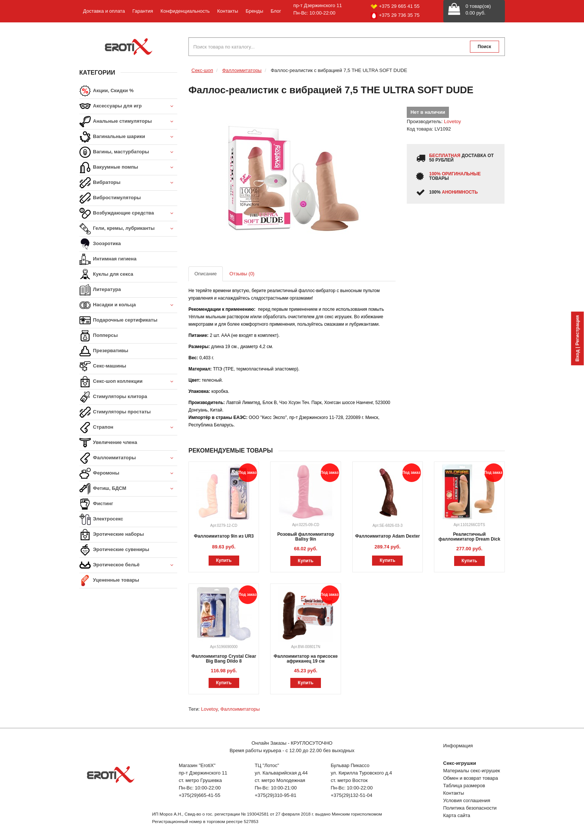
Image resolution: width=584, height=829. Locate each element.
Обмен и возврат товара (470, 778)
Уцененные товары (109, 580)
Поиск (484, 46)
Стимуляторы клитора (113, 397)
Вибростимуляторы (110, 198)
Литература (100, 289)
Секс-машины (103, 366)
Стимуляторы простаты (115, 412)
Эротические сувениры (114, 550)
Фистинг (96, 504)
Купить (224, 560)
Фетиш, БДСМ (128, 489)
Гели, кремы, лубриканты (128, 229)
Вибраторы (128, 183)
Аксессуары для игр (128, 106)
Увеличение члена (108, 442)
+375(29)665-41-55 (200, 795)
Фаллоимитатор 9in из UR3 (224, 536)
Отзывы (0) (241, 273)
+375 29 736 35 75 (395, 15)
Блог (276, 11)
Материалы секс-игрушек (471, 770)
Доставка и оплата (104, 11)
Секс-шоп (202, 70)
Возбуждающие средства (128, 213)
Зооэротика (100, 244)
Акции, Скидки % (106, 91)
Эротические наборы (111, 534)
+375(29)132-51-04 (351, 795)
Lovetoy (452, 121)
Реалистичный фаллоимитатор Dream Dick (469, 537)
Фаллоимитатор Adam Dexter (387, 536)
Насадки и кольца (128, 305)
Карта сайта (456, 815)
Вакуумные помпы (128, 167)
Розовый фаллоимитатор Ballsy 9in (305, 537)
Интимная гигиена (108, 259)
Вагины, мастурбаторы (128, 152)
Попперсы (98, 335)
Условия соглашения (466, 800)
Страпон (128, 427)
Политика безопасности (470, 808)
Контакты (227, 11)
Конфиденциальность (185, 11)
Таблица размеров (464, 785)
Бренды (254, 11)
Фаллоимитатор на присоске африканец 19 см (306, 659)
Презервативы (103, 351)
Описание (205, 273)
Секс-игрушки (459, 763)
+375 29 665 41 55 (395, 6)
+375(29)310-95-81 (276, 795)
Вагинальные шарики (128, 137)
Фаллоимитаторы (128, 458)
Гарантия (142, 11)
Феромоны (128, 473)
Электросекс (101, 519)
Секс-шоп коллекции (128, 382)
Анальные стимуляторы (128, 121)
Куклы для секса (106, 274)
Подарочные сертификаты (118, 320)
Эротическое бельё (128, 565)
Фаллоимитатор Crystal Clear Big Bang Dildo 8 (223, 659)
